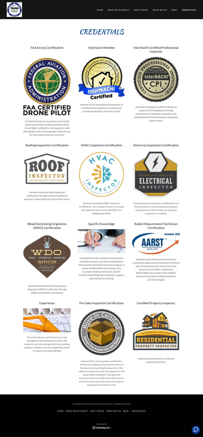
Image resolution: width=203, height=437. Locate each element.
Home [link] (100, 10)
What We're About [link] (118, 10)
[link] (14, 9)
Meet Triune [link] (141, 10)
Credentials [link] (189, 10)
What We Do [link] (160, 10)
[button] (196, 430)
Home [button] (60, 411)
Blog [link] (174, 10)
